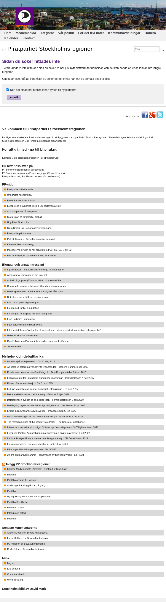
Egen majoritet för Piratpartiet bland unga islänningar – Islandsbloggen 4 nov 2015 (50, 378)
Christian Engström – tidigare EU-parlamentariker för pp (36, 286)
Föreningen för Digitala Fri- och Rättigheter (29, 313)
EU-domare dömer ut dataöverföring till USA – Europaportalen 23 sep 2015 (46, 372)
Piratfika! (11, 474)
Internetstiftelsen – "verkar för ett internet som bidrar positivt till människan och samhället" (54, 330)
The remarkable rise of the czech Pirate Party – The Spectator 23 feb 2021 (46, 422)
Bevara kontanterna (37, 532)
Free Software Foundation (21, 319)
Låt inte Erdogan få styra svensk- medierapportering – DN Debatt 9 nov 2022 (47, 438)
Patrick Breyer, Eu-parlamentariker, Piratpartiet (31, 255)
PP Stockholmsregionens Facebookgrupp (24, 173)
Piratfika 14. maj (15, 507)
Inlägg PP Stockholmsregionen (28, 464)
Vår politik (66, 33)
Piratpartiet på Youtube (19, 233)
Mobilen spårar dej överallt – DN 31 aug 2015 (31, 361)
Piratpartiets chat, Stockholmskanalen (22, 176)
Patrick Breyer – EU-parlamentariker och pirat (31, 239)
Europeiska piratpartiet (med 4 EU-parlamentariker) (34, 206)
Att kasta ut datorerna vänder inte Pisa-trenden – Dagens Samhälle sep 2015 (47, 367)
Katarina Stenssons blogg (20, 244)
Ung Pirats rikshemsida (19, 195)
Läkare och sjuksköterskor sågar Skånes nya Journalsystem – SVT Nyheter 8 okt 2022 (52, 427)
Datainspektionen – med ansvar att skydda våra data (35, 291)
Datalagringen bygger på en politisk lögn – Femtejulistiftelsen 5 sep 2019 (45, 400)
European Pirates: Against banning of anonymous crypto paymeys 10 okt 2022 (48, 433)
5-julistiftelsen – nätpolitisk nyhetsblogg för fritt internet (35, 269)
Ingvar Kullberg (15, 538)
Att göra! (47, 33)
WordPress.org (15, 579)
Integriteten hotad (16, 513)
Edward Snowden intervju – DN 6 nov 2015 (30, 383)
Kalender (11, 38)
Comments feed (15, 574)
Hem (7, 33)
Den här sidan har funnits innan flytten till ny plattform (41, 89)
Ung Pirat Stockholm (18, 222)
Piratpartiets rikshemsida (20, 189)
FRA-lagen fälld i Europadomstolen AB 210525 (31, 449)
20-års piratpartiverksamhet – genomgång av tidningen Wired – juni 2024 (45, 455)
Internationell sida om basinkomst (24, 324)
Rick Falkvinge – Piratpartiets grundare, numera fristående (38, 341)
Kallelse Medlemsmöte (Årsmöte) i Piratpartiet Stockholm (37, 469)
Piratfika (11, 518)
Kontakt (28, 38)
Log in (10, 563)
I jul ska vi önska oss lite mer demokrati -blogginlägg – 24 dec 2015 (42, 389)
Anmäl (14, 97)
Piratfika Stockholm (17, 502)
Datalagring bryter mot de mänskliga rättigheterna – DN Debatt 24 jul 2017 (46, 405)
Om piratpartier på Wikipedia (22, 211)
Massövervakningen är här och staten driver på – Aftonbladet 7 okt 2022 (45, 416)
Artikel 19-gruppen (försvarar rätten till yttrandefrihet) (34, 280)
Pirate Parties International (21, 200)
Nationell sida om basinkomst (22, 335)
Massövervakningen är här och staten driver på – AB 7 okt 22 (39, 250)
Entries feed (13, 568)
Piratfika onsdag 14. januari (21, 480)
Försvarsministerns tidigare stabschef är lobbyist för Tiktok (37, 444)
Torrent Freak (14, 346)
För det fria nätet (91, 33)
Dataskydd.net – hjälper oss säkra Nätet (28, 297)
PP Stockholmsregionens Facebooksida (23, 169)
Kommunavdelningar (124, 33)
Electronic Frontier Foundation (23, 308)
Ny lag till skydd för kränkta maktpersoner (29, 496)
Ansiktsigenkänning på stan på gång (26, 485)
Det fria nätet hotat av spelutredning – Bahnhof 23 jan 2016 (38, 394)
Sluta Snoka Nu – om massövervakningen (29, 228)
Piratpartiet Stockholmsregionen (50, 49)
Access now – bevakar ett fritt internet (27, 275)
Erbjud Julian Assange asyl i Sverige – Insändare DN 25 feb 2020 (41, 411)
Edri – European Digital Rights (23, 302)
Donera (150, 33)
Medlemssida (26, 33)
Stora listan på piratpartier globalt (24, 217)
